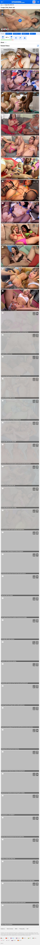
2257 (27, 928)
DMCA (16, 928)
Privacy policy (22, 928)
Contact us (3, 928)
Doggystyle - (25, 33)
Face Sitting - (17, 33)
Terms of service (10, 928)
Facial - (33, 33)
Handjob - (9, 33)
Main (2, 4)
